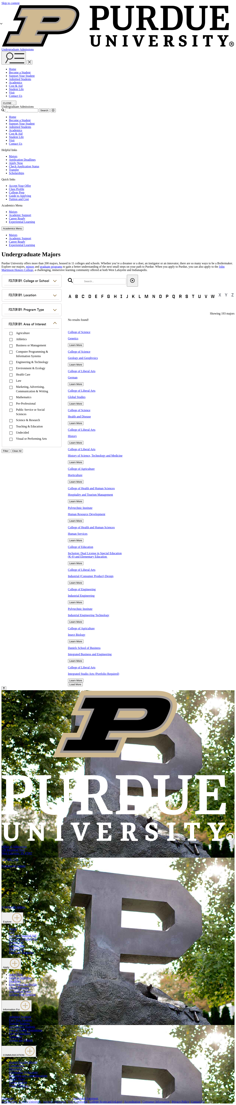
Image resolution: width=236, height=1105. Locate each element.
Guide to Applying (20, 195)
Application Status (20, 991)
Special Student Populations (25, 1030)
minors (30, 266)
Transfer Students (19, 1023)
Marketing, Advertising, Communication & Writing (32, 389)
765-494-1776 (9, 859)
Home (12, 69)
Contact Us (15, 95)
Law (18, 380)
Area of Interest (27, 324)
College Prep (16, 192)
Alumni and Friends (21, 1040)
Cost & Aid (16, 85)
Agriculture (23, 333)
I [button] (121, 296)
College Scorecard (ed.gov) (106, 1101)
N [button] (153, 296)
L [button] (140, 296)
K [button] (133, 296)
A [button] (70, 296)
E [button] (96, 296)
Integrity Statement (54, 1101)
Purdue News (17, 1079)
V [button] (206, 296)
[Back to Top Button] (3, 688)
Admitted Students (20, 79)
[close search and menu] (29, 62)
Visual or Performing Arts (31, 438)
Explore (12, 918)
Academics (15, 82)
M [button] (146, 296)
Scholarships (16, 173)
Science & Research (28, 420)
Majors (13, 156)
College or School (29, 280)
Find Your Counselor (21, 952)
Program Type (26, 309)
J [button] (127, 296)
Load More (75, 684)
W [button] (213, 296)
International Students (22, 1026)
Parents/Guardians (20, 1033)
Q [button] (173, 296)
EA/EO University (30, 1101)
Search (44, 110)
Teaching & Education (29, 426)
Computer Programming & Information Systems (32, 354)
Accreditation (132, 1101)
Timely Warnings (19, 1085)
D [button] (89, 296)
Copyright (7, 1098)
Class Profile (16, 189)
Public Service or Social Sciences (30, 412)
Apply (11, 963)
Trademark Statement (85, 1098)
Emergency (16, 1069)
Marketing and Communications (28, 1075)
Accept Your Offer (20, 185)
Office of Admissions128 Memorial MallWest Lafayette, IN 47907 (16, 850)
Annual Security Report (23, 1062)
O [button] (160, 296)
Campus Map (17, 945)
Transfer (14, 169)
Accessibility (9, 1101)
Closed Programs (19, 987)
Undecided (22, 432)
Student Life (16, 89)
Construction (16, 1065)
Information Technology (23, 1072)
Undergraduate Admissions (17, 49)
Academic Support (20, 215)
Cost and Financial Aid (22, 935)
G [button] (108, 296)
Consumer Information (156, 1101)
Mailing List (16, 949)
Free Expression (78, 1101)
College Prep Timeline (22, 994)
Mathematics (23, 397)
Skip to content (10, 3)
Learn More (75, 345)
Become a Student (19, 72)
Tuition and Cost (19, 199)
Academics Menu (12, 228)
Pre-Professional (26, 403)
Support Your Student (22, 75)
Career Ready (17, 218)
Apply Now (16, 163)
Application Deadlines (22, 159)
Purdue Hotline (18, 1082)
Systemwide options (13, 865)
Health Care (23, 374)
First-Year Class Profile (23, 984)
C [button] (83, 296)
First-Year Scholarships (23, 939)
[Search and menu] (13, 58)
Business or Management (31, 345)
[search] (99, 281)
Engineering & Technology (32, 362)
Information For (16, 1006)
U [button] (199, 296)
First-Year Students (20, 1020)
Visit (12, 92)
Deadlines (15, 981)
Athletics (21, 339)
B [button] (76, 296)
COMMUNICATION (19, 1051)
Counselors (15, 1036)
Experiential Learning (22, 221)
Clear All (17, 451)
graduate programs (51, 266)
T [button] (193, 296)
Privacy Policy (180, 1101)
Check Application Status (24, 166)
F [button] (102, 296)
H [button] (115, 296)
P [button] (167, 296)
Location (22, 295)
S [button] (186, 296)
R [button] (180, 296)
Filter (6, 451)
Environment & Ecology (30, 368)
